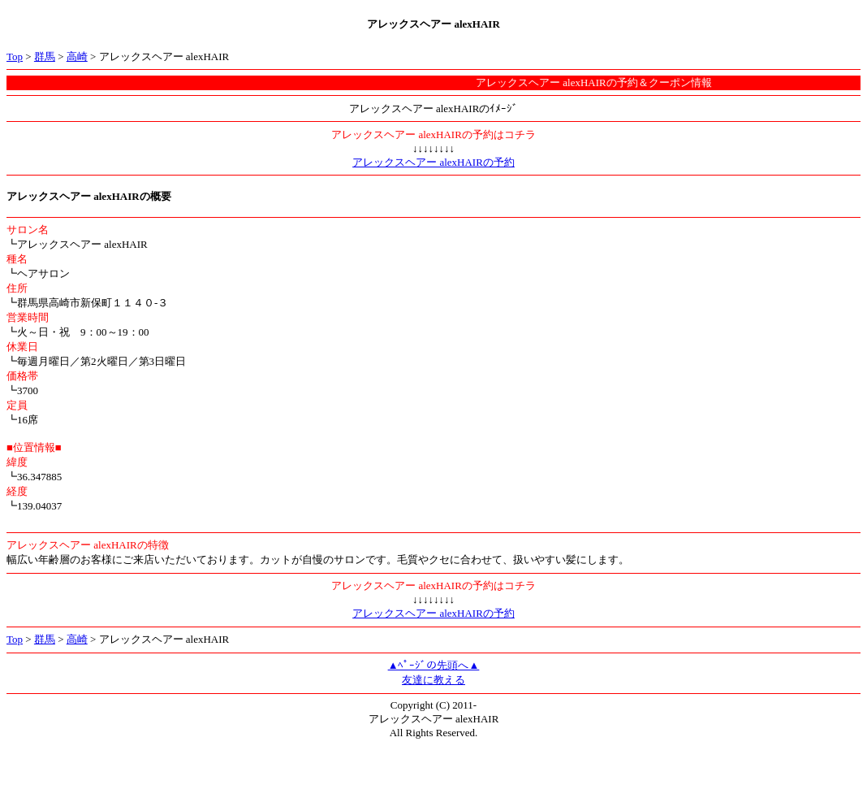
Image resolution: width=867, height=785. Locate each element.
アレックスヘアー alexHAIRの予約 (433, 162)
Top (14, 56)
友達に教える (433, 680)
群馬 (44, 56)
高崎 (77, 56)
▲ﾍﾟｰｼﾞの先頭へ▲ (434, 665)
